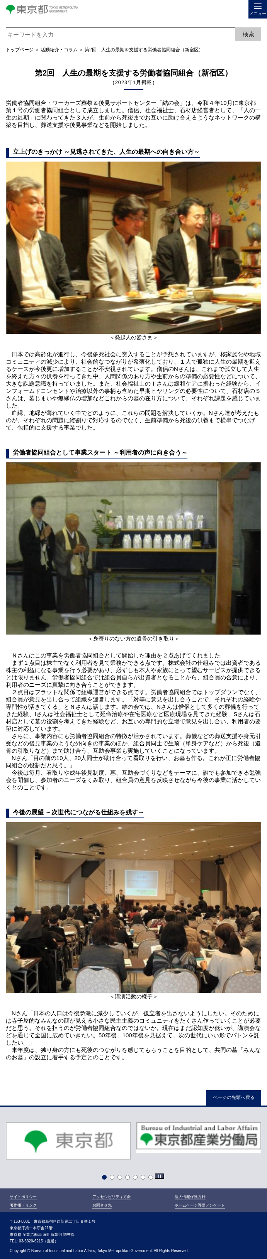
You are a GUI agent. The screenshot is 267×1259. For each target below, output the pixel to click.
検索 (248, 34)
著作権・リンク (23, 1205)
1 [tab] (106, 1179)
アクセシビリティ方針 (111, 1197)
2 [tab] (113, 1179)
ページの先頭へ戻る (234, 1097)
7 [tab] (152, 1179)
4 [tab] (129, 1179)
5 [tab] (137, 1179)
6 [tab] (144, 1179)
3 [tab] (121, 1179)
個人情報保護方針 (190, 1197)
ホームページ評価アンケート (200, 1205)
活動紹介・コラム (59, 49)
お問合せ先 (102, 1205)
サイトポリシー (23, 1197)
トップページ (20, 49)
